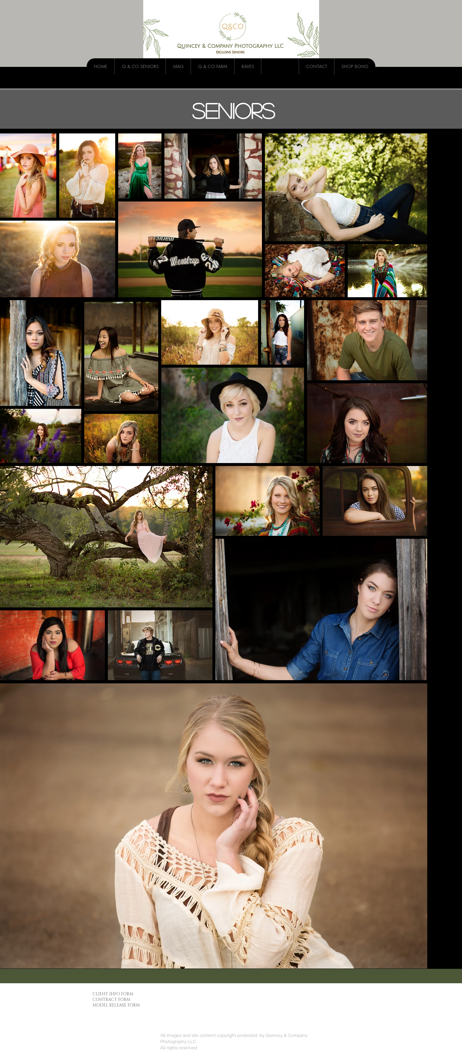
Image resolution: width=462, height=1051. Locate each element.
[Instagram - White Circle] (348, 997)
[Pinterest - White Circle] (367, 997)
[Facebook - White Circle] (329, 997)
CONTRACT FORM (111, 999)
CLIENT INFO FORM (113, 994)
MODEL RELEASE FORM (116, 1005)
